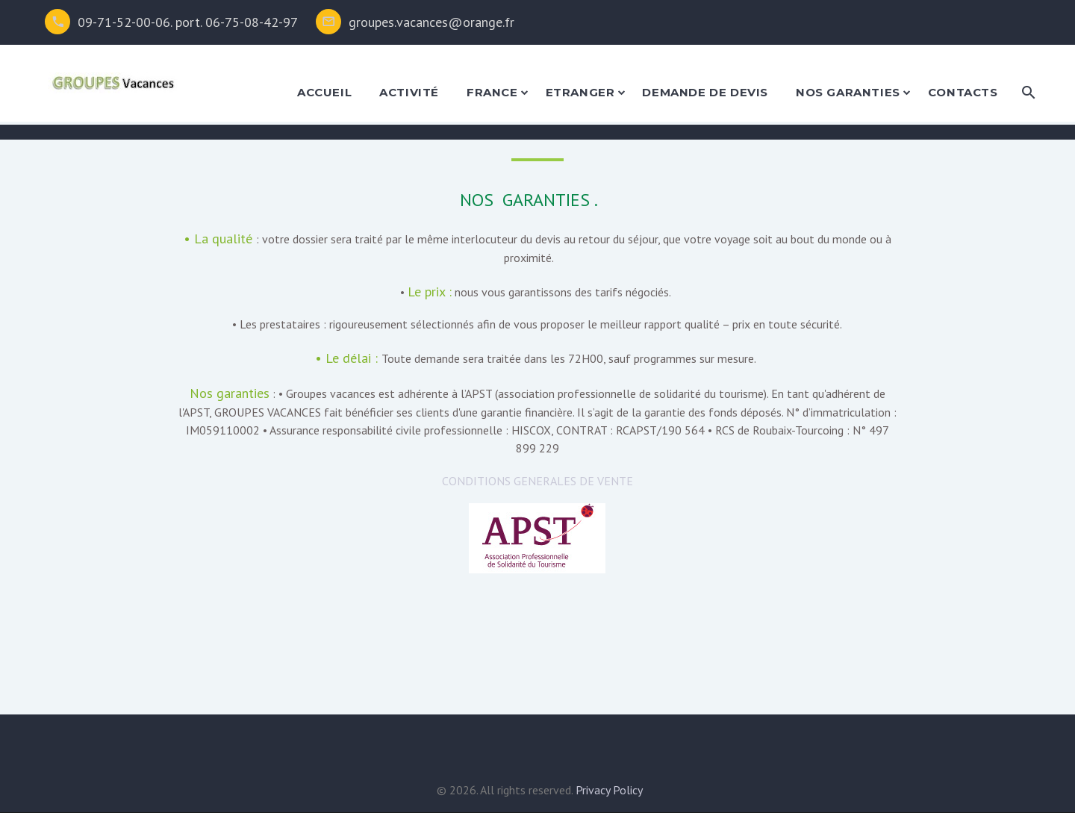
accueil (324, 92)
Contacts (963, 92)
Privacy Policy (609, 789)
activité (409, 92)
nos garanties (848, 92)
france (492, 92)
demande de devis (705, 92)
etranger (580, 92)
